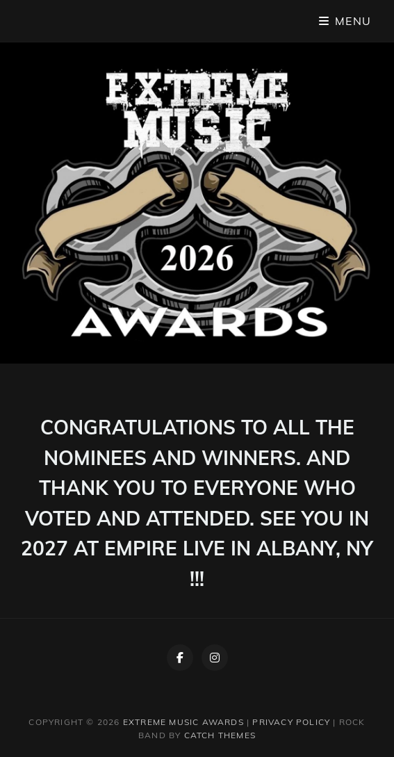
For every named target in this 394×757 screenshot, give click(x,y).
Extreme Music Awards (183, 722)
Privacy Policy (291, 722)
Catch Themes (220, 735)
